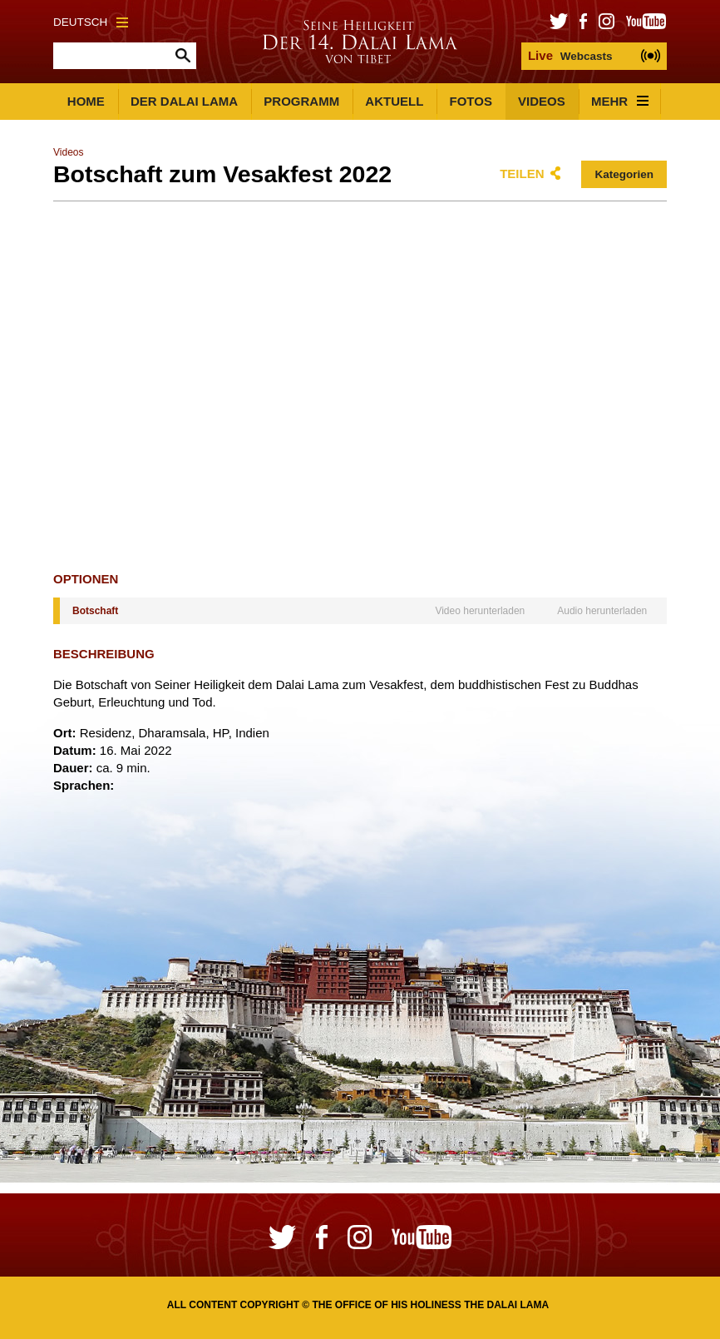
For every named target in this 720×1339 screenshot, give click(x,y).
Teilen (522, 173)
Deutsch (90, 22)
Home (86, 101)
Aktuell (394, 101)
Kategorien (623, 174)
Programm (301, 101)
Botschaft (95, 611)
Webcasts (570, 55)
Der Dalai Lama (184, 101)
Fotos (471, 101)
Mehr (619, 101)
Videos (541, 101)
